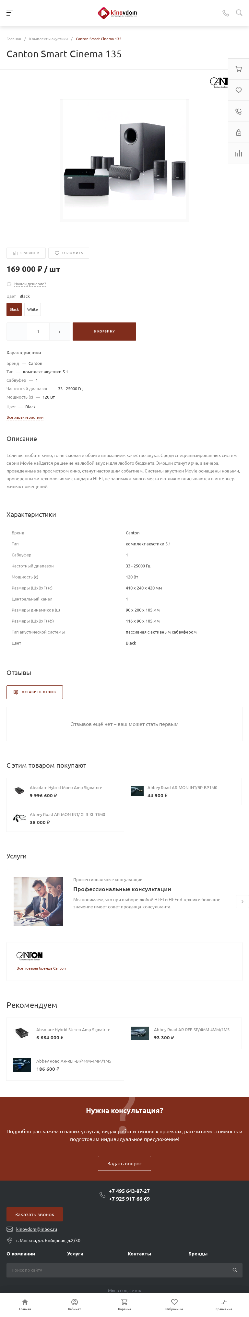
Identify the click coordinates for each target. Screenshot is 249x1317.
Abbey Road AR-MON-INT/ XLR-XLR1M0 (67, 814)
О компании (20, 1253)
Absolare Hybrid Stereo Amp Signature (73, 1029)
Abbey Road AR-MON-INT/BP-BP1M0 (182, 787)
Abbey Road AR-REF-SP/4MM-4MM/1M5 (192, 1029)
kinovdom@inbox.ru (36, 1229)
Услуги (75, 1253)
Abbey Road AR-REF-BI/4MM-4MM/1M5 (73, 1061)
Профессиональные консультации (108, 879)
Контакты (139, 1253)
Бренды (198, 1253)
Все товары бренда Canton (41, 968)
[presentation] (242, 901)
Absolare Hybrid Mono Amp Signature (66, 787)
